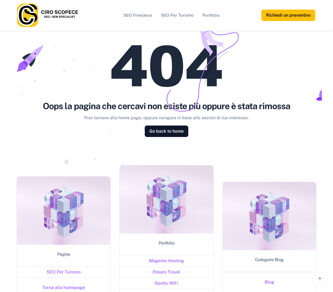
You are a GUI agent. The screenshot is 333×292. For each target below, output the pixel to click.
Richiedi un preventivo (288, 15)
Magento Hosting (166, 260)
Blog (269, 282)
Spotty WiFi (166, 283)
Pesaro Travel (166, 272)
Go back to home (166, 131)
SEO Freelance (137, 15)
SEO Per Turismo (177, 15)
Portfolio (211, 15)
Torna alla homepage (63, 287)
